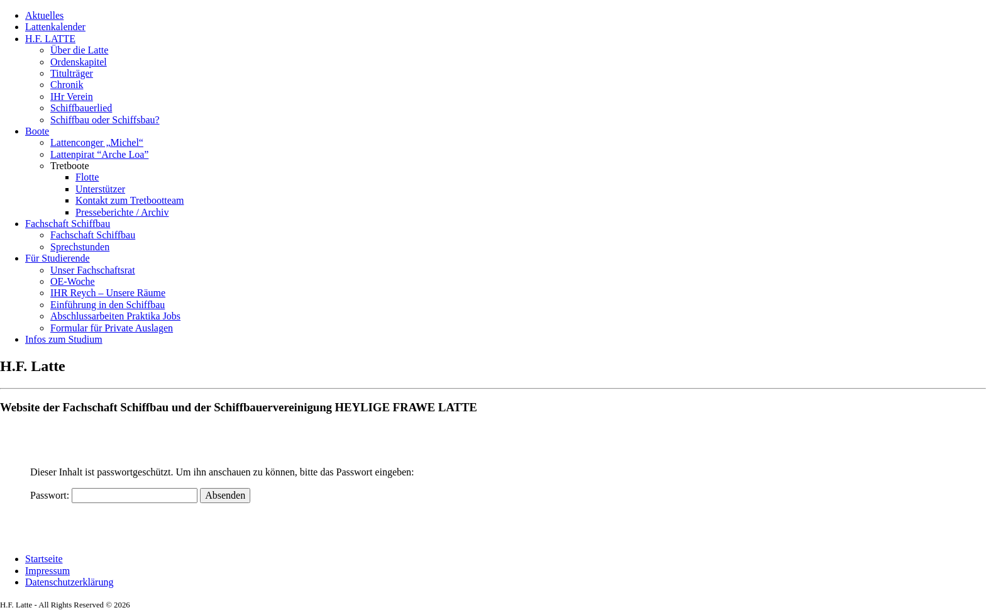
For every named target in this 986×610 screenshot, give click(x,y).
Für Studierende (57, 258)
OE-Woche (72, 281)
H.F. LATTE (50, 38)
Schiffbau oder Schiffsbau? (105, 119)
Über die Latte (79, 50)
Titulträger (71, 73)
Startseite (44, 558)
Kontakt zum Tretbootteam (129, 200)
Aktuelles (44, 15)
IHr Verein (71, 96)
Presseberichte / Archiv (122, 212)
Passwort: (113, 495)
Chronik (66, 84)
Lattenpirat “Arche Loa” (99, 154)
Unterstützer (100, 189)
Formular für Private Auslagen (111, 328)
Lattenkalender (55, 26)
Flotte (87, 177)
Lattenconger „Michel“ (96, 142)
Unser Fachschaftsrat (92, 270)
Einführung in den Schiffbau (107, 304)
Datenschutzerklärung (69, 582)
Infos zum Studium (63, 339)
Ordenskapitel (78, 62)
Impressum (47, 570)
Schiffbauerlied (81, 108)
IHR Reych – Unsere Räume (107, 292)
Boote (37, 131)
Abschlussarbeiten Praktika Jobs (115, 316)
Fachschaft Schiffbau (67, 223)
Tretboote (69, 165)
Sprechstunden (79, 246)
